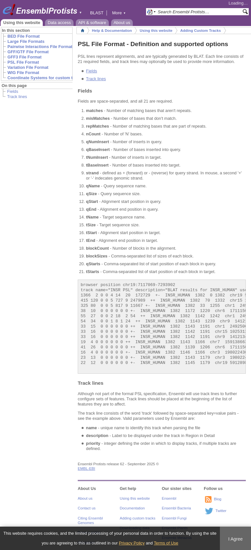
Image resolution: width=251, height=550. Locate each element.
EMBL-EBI (86, 468)
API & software (92, 22)
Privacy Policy (132, 543)
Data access (59, 22)
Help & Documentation (112, 30)
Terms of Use (166, 543)
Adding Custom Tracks (200, 30)
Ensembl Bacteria (176, 508)
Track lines (17, 96)
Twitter (220, 511)
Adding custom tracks (137, 518)
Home (82, 30)
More (119, 12)
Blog (217, 499)
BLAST (96, 12)
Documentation (132, 508)
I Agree (235, 539)
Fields (12, 91)
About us (122, 22)
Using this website (21, 22)
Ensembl (169, 498)
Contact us (87, 508)
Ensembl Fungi (174, 518)
